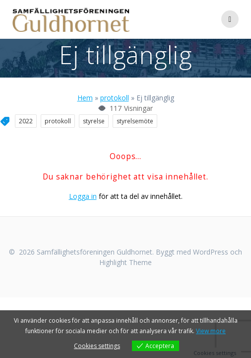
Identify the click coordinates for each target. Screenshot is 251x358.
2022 (26, 121)
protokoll (114, 97)
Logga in (83, 196)
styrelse (94, 121)
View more (211, 331)
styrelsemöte (135, 121)
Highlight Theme (125, 262)
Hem (85, 97)
